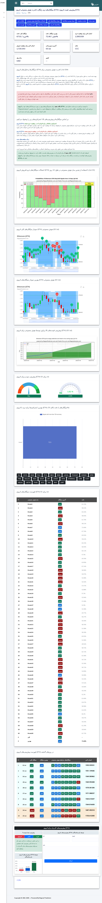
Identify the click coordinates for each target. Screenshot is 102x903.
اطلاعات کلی (33, 21)
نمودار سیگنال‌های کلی (66, 21)
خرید (46, 838)
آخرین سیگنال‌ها (63, 25)
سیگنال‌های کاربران (88, 25)
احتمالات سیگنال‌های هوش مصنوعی (48, 21)
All (35, 3)
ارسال (74, 862)
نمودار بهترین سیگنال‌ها (81, 21)
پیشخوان (30, 13)
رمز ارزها (36, 13)
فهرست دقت (53, 25)
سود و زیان (44, 25)
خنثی (39, 838)
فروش (31, 838)
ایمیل (77, 837)
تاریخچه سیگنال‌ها (75, 25)
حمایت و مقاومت (34, 25)
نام (52, 837)
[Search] (49, 3)
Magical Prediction (12, 3)
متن (52, 846)
